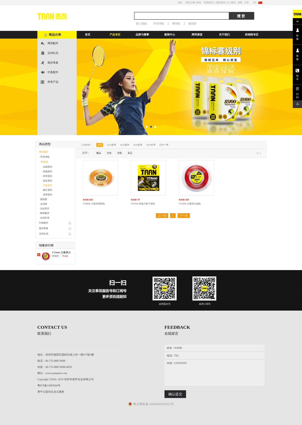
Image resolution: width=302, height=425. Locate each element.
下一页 (184, 215)
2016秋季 (137, 145)
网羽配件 (53, 43)
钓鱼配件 (53, 72)
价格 (109, 153)
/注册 (192, 2)
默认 (98, 153)
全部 (99, 145)
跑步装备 (53, 62)
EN (254, 2)
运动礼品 (53, 53)
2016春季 (111, 145)
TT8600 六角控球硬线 (94, 203)
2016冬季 (150, 145)
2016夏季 (124, 145)
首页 (87, 34)
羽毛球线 (158, 23)
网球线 (176, 23)
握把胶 (192, 23)
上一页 (162, 215)
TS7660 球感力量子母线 (143, 203)
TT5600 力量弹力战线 (190, 203)
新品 (130, 153)
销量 (119, 153)
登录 (187, 2)
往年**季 (164, 145)
